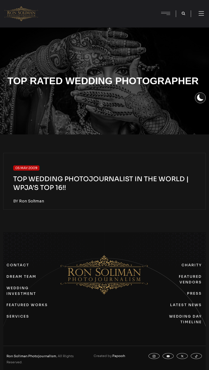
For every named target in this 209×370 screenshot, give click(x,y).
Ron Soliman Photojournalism (31, 356)
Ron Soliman (31, 201)
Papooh (118, 356)
